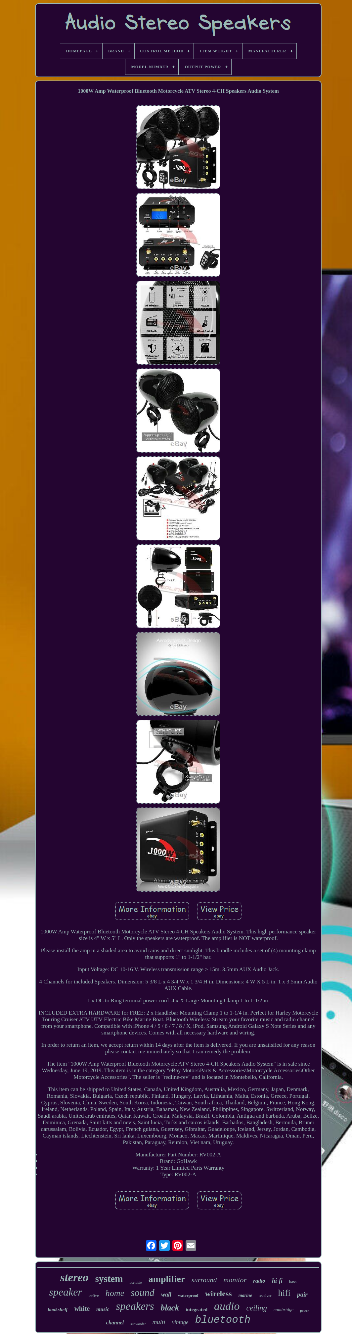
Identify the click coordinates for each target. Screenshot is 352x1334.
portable (135, 1282)
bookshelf (57, 1309)
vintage (180, 1322)
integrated (196, 1309)
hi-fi (277, 1280)
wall (166, 1294)
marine (245, 1295)
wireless (218, 1293)
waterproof (188, 1295)
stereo (74, 1277)
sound (142, 1292)
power (304, 1310)
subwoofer (138, 1324)
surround (204, 1280)
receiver (265, 1295)
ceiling (256, 1308)
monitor (234, 1280)
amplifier (167, 1279)
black (170, 1307)
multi (159, 1321)
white (82, 1308)
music (102, 1309)
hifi (284, 1293)
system (109, 1278)
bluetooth (222, 1320)
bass (292, 1281)
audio (227, 1306)
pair (302, 1294)
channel (115, 1322)
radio (259, 1281)
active (94, 1295)
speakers (135, 1306)
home (115, 1293)
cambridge (283, 1309)
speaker (65, 1292)
